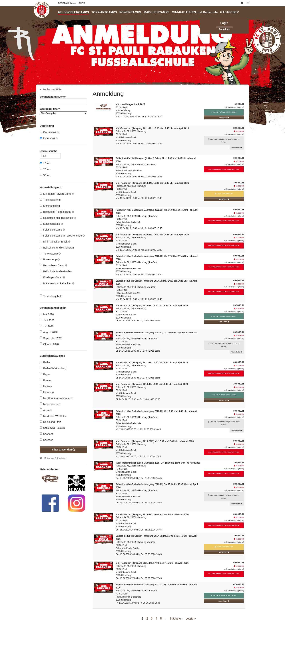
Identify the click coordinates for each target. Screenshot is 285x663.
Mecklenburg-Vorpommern (56, 398)
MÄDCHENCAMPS (156, 12)
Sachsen (46, 439)
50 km (45, 175)
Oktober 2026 (49, 344)
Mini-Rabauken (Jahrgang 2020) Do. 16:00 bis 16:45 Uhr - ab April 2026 (152, 514)
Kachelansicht (49, 132)
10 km (45, 163)
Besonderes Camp (53, 265)
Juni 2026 (47, 320)
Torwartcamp (50, 253)
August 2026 (49, 332)
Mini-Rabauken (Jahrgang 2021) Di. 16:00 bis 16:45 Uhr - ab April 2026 (152, 362)
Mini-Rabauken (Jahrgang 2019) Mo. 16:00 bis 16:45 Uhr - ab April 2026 (152, 183)
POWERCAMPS (130, 12)
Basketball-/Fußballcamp (57, 211)
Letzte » (191, 618)
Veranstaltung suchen (63, 97)
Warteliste (237, 148)
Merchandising (50, 205)
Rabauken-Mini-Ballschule (58, 217)
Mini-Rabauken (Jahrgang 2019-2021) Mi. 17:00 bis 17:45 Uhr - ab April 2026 (155, 441)
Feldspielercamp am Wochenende (62, 235)
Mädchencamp (51, 223)
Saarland (46, 433)
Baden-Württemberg (53, 368)
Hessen (46, 386)
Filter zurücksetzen (55, 458)
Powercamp (50, 259)
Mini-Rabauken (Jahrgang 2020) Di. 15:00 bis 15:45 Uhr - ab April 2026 (152, 305)
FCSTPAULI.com (67, 3)
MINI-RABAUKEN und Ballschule (195, 12)
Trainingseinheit (50, 199)
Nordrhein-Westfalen (53, 416)
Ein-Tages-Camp (52, 277)
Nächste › (176, 618)
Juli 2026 (46, 326)
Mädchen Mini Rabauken (57, 283)
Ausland (46, 410)
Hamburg (47, 392)
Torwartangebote (51, 296)
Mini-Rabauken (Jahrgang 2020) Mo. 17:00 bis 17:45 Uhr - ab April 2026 (152, 234)
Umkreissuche (50, 152)
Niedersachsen (50, 404)
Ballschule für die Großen (56, 271)
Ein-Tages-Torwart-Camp (57, 193)
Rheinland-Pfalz (50, 421)
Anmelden (224, 29)
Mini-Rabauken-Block (55, 241)
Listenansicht (49, 138)
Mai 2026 (47, 314)
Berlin (45, 362)
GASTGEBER (229, 12)
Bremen (46, 380)
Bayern (45, 374)
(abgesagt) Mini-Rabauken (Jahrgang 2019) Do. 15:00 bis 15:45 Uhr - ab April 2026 (158, 463)
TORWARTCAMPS (104, 12)
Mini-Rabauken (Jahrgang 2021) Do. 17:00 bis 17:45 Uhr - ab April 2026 (152, 563)
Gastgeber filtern (63, 111)
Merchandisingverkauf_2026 (130, 104)
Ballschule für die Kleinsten (57, 247)
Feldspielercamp (52, 229)
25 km (45, 169)
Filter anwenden (63, 449)
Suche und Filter (53, 89)
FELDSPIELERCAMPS (73, 12)
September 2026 (51, 338)
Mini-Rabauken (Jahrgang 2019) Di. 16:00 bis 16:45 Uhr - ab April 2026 (152, 384)
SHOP (82, 3)
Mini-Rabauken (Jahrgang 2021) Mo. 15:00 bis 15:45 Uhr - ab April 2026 (152, 128)
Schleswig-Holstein (52, 427)
